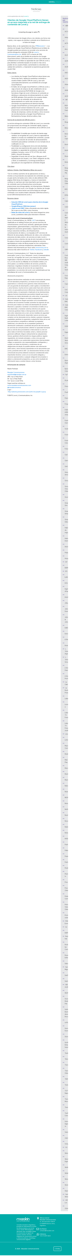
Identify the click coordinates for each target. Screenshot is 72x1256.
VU (66, 1147)
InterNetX (68, 597)
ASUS (66, 78)
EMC (66, 349)
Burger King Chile (67, 181)
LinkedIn (46, 249)
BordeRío (68, 144)
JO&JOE (67, 603)
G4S (66, 454)
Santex (67, 981)
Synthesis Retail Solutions (68, 1045)
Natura (67, 786)
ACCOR (67, 31)
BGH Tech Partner (67, 108)
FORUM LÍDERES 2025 (67, 412)
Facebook (38, 249)
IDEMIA (67, 568)
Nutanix (67, 833)
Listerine (68, 740)
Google (67, 480)
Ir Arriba (57, 1249)
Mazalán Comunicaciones (15, 372)
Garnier (67, 460)
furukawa (68, 429)
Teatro (67, 1053)
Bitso (66, 128)
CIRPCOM (68, 249)
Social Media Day (67, 1001)
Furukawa (68, 434)
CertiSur (67, 243)
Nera (66, 803)
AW (66, 99)
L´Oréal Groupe (67, 659)
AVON (67, 96)
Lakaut (67, 698)
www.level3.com (41, 247)
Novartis (67, 821)
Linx (66, 734)
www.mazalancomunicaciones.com (19, 385)
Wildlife (67, 1173)
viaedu (67, 1138)
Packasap (68, 844)
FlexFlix (67, 392)
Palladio (67, 850)
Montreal (68, 774)
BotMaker (68, 150)
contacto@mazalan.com (47, 1231)
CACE (66, 207)
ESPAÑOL (52, 2)
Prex (66, 882)
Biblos (67, 116)
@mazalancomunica (14, 387)
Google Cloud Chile (67, 489)
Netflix (67, 809)
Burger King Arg (67, 170)
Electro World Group (67, 340)
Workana (68, 1185)
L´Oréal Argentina (68, 651)
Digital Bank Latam (67, 318)
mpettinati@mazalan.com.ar (16, 374)
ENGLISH (58, 2)
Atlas (66, 84)
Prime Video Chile (67, 907)
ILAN (66, 577)
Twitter (32, 249)
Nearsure (68, 791)
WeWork (67, 1167)
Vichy (66, 1144)
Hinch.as (67, 546)
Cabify (67, 201)
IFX (66, 571)
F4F (66, 374)
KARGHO (68, 628)
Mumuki (67, 780)
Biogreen (68, 122)
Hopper (67, 552)
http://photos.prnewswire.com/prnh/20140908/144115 (27, 392)
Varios (67, 1132)
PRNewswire (40, 46)
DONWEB (68, 326)
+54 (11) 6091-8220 (45, 1236)
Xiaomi (67, 1191)
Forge (67, 404)
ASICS (67, 72)
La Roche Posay (67, 690)
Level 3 (26, 16)
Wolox (67, 1179)
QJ (66, 927)
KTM (66, 639)
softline (67, 1022)
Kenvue (67, 634)
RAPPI (67, 933)
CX (66, 295)
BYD (66, 189)
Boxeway (68, 156)
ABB (66, 25)
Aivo (66, 49)
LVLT (33, 220)
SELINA (67, 993)
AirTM (67, 43)
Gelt (66, 466)
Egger (67, 332)
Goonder (68, 497)
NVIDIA (67, 838)
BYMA (67, 195)
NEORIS (67, 797)
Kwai (66, 645)
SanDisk (67, 975)
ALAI (66, 55)
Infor (66, 583)
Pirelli (66, 868)
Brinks (67, 162)
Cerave (67, 238)
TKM (66, 1079)
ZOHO (67, 1208)
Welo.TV (68, 1153)
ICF (66, 562)
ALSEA (67, 67)
